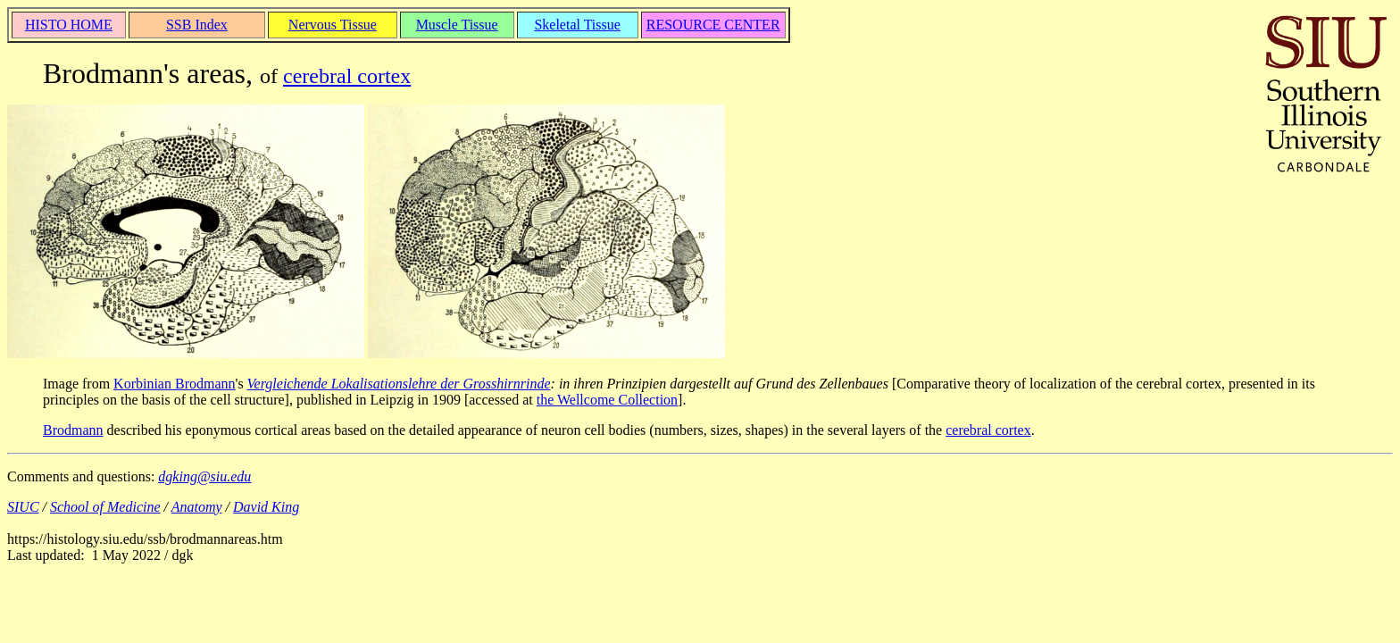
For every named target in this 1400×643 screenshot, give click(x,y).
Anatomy (196, 506)
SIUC (23, 506)
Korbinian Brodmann (174, 383)
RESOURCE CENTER (713, 24)
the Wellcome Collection (607, 399)
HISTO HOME (68, 24)
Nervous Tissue (332, 24)
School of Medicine (105, 506)
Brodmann (73, 430)
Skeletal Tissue (577, 24)
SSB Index (197, 24)
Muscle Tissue (457, 24)
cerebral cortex (347, 76)
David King (266, 506)
